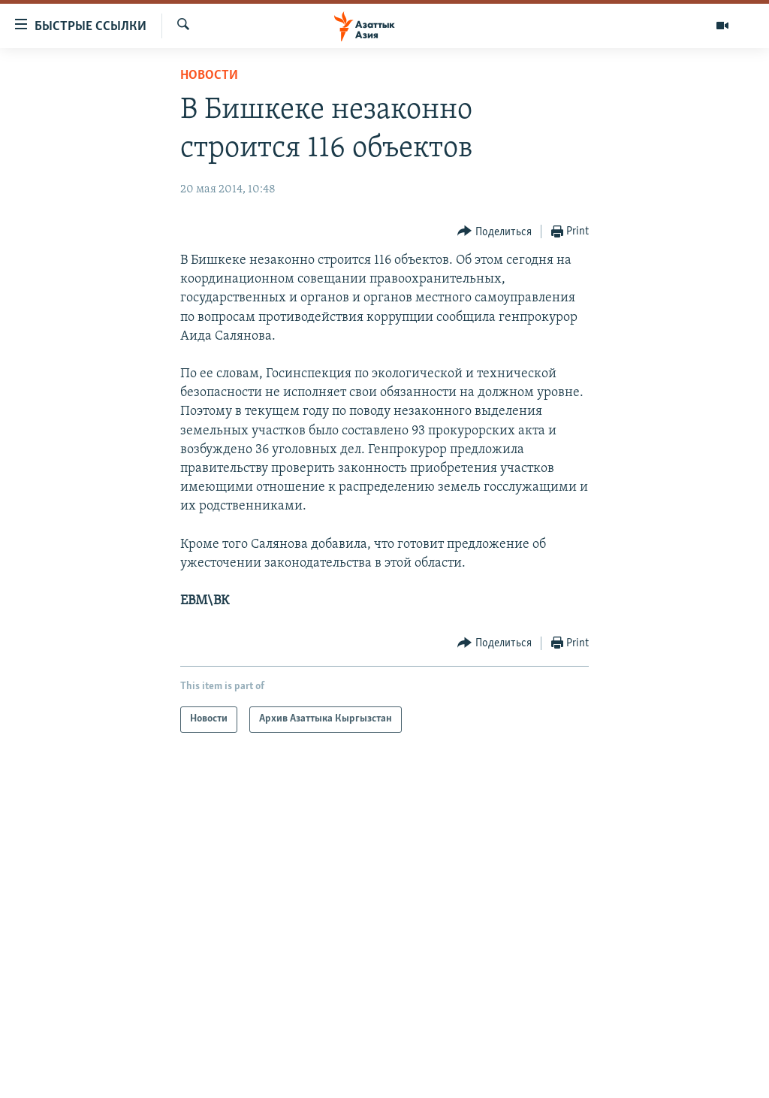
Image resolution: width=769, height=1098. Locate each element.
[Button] (494, 232)
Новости (209, 75)
